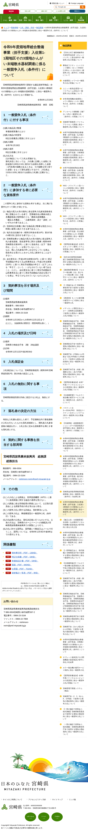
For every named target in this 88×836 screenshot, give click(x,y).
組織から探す (44, 11)
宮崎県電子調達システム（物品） (72, 689)
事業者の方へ (77, 11)
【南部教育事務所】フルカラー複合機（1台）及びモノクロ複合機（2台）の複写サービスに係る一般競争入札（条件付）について (73, 275)
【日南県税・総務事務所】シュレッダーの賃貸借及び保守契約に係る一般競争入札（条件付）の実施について (73, 428)
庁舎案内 (57, 818)
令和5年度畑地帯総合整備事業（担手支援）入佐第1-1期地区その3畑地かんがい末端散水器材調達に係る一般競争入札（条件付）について (73, 508)
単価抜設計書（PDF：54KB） (25, 561)
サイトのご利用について (12, 799)
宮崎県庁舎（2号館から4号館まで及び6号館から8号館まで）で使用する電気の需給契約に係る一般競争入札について (73, 359)
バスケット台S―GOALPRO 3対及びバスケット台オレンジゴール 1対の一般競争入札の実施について (74, 413)
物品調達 (39, 28)
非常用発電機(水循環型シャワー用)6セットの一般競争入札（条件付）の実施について (73, 102)
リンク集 (72, 799)
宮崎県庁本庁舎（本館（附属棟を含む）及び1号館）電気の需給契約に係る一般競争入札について (73, 373)
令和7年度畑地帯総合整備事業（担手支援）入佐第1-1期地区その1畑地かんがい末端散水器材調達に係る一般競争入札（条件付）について (73, 204)
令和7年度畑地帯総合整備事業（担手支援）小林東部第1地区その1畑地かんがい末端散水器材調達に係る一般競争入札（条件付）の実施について (73, 156)
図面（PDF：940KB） (22, 565)
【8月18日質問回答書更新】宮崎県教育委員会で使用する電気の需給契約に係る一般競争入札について (73, 260)
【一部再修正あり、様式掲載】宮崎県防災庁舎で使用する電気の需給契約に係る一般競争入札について (73, 554)
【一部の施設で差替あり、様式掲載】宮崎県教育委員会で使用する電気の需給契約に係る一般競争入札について (73, 714)
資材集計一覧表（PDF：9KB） (25, 573)
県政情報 (14, 28)
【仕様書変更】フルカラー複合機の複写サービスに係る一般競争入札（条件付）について (73, 398)
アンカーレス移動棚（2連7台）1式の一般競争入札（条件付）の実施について (73, 114)
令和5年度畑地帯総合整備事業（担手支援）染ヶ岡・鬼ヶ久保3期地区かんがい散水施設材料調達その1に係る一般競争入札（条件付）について (73, 539)
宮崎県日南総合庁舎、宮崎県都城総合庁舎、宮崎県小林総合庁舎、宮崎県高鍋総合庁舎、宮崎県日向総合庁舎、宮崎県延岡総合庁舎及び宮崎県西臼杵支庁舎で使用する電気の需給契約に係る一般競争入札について (73, 329)
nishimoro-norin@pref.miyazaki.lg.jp (34, 479)
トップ (6, 28)
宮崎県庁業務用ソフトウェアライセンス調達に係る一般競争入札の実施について (73, 124)
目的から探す (28, 11)
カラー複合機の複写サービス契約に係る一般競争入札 (73, 669)
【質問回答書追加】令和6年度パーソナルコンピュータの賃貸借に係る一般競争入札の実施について (73, 679)
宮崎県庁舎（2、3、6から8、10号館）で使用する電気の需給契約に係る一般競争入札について (73, 700)
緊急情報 (11, 11)
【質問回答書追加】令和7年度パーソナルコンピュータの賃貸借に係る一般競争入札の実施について (73, 386)
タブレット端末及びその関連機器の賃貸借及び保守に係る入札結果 (73, 659)
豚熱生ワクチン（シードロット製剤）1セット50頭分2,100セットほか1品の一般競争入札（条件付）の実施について (73, 70)
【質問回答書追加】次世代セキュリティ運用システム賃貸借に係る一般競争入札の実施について (73, 248)
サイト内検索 (56, 7)
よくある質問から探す (61, 11)
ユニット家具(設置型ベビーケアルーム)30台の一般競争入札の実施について (73, 91)
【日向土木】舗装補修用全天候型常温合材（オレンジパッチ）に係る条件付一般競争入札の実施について (73, 56)
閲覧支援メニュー (58, 3)
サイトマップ (57, 799)
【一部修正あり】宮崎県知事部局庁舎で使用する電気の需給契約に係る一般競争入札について (73, 288)
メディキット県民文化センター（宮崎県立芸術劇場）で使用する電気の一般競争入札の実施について (73, 312)
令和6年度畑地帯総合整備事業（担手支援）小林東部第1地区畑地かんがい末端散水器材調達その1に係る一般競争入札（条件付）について (73, 445)
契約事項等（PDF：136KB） (25, 553)
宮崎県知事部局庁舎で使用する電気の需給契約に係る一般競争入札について (73, 618)
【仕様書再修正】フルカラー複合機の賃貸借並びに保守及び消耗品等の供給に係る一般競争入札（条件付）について (73, 568)
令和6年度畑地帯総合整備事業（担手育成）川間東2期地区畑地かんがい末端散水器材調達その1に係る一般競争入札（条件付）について (73, 462)
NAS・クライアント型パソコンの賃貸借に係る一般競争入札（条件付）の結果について (73, 189)
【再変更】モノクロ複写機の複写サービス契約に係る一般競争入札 (73, 300)
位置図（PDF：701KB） (23, 569)
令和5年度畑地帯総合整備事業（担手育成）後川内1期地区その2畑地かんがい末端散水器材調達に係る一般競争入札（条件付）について (73, 480)
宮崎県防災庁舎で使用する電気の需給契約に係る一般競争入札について (73, 346)
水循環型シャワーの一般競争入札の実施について (73, 82)
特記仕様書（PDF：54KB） (24, 557)
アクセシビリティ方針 (37, 799)
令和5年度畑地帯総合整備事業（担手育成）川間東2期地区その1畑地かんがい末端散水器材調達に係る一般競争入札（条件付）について (73, 646)
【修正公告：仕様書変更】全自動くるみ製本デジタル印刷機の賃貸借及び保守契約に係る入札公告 (73, 523)
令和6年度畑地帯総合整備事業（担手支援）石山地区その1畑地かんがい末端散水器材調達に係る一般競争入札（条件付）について (73, 234)
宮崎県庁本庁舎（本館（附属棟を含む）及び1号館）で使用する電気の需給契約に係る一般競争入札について (73, 583)
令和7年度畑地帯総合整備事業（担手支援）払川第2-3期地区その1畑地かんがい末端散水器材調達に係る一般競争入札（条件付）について (73, 139)
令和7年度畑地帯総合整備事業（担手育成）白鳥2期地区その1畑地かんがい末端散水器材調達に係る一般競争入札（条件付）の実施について (73, 174)
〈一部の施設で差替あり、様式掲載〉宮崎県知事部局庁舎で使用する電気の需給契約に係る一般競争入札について (73, 729)
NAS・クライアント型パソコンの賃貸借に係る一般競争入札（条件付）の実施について (73, 220)
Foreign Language (77, 3)
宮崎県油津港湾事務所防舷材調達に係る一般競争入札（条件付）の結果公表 (73, 494)
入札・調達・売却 (27, 28)
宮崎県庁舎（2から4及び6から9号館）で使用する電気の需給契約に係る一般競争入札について (73, 630)
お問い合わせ (30, 818)
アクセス (44, 818)
